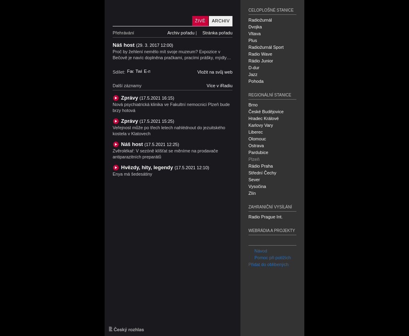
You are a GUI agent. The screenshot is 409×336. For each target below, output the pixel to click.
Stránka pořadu (217, 32)
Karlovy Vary (260, 125)
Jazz (253, 74)
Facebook (130, 71)
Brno (253, 104)
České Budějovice (266, 111)
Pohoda (256, 81)
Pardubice (258, 152)
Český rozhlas (126, 329)
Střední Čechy (262, 172)
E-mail (147, 71)
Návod (257, 250)
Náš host (150, 144)
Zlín (252, 193)
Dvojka (255, 26)
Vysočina (257, 186)
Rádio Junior (260, 60)
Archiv (221, 20)
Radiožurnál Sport (266, 47)
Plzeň (254, 159)
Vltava (254, 33)
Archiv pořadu (181, 32)
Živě (200, 20)
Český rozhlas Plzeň (151, 13)
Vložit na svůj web (214, 72)
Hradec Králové (263, 118)
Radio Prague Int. (265, 216)
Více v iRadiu (219, 85)
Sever (254, 179)
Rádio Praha (260, 166)
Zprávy (147, 98)
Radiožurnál (260, 20)
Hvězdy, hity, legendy (165, 167)
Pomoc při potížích (269, 257)
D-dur (254, 67)
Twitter (138, 71)
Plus (252, 40)
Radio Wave (260, 54)
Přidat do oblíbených (268, 264)
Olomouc (257, 138)
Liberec (255, 132)
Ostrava (256, 145)
